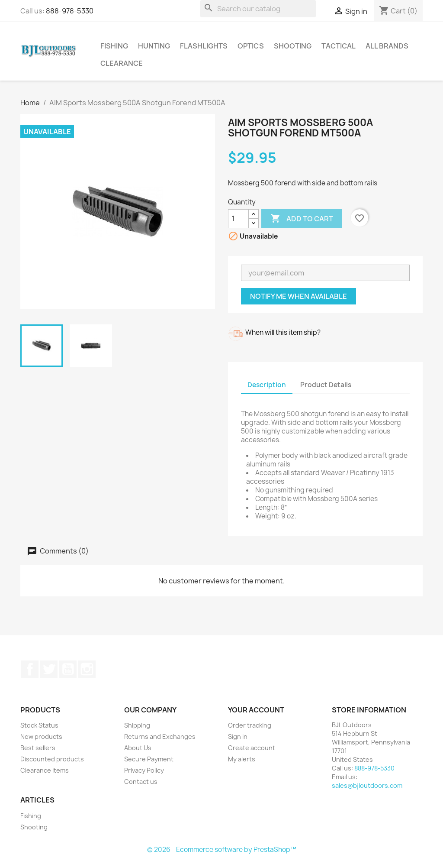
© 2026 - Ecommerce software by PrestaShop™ (221, 849)
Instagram (87, 669)
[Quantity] (238, 218)
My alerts (241, 759)
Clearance (121, 63)
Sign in (237, 736)
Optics (251, 46)
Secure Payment (148, 759)
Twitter (49, 669)
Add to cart (301, 218)
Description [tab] (266, 384)
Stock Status (39, 725)
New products (41, 736)
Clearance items (44, 770)
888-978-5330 (69, 11)
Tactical (338, 46)
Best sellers (37, 748)
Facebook (30, 669)
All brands (387, 46)
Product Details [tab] (325, 384)
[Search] (258, 8)
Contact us (140, 781)
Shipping (137, 725)
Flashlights (204, 46)
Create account (251, 748)
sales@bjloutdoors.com (367, 785)
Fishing (114, 46)
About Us (137, 748)
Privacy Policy (144, 770)
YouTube (68, 669)
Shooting (292, 46)
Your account (256, 710)
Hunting (154, 46)
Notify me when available (298, 296)
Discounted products (52, 759)
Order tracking (249, 725)
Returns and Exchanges (160, 736)
